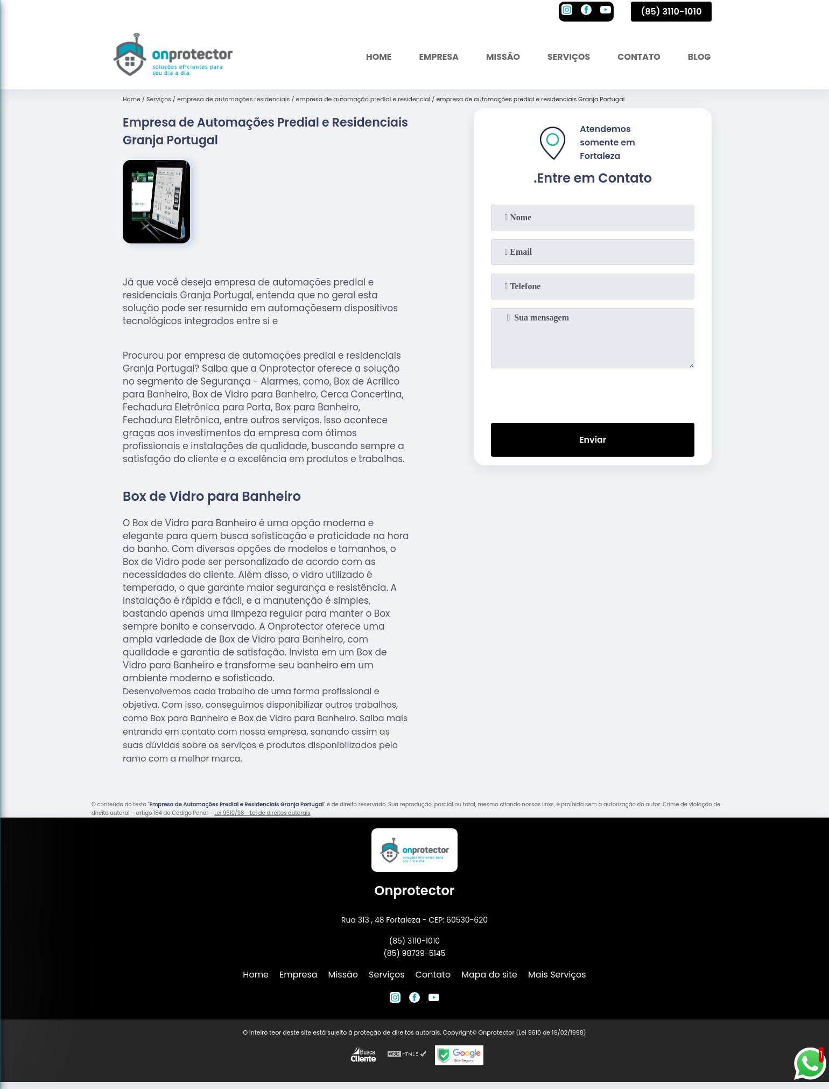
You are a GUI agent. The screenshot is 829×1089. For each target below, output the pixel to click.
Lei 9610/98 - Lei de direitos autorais (262, 813)
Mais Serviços (557, 974)
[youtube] (605, 11)
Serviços (567, 56)
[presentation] (593, 393)
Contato (638, 56)
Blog (699, 56)
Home (377, 56)
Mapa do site (489, 974)
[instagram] (566, 11)
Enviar (592, 440)
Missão (501, 56)
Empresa (437, 56)
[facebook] (586, 11)
